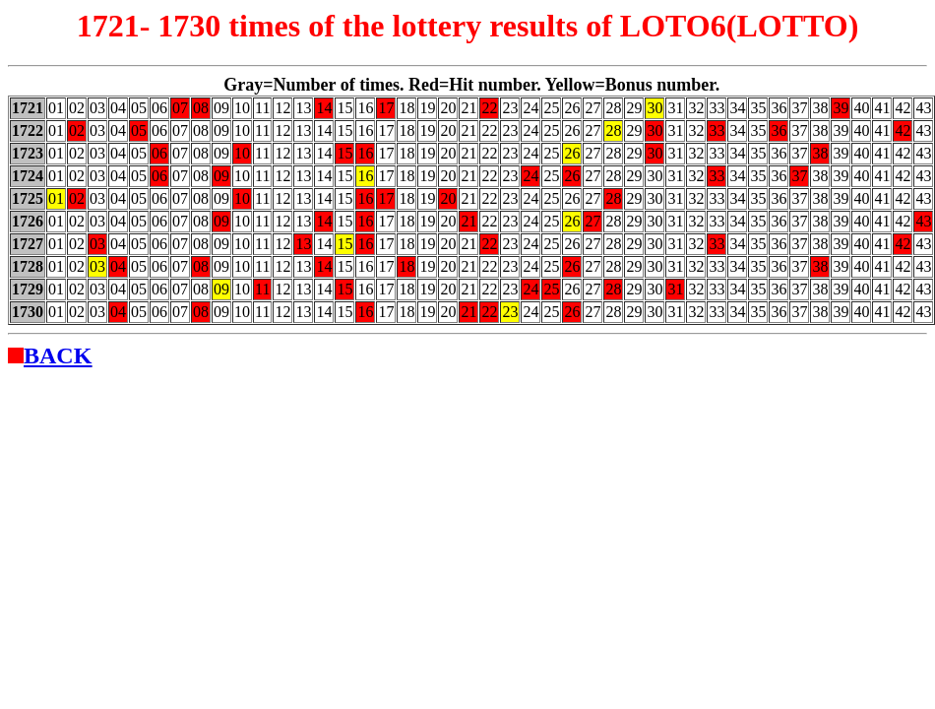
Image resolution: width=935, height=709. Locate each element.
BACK (58, 355)
